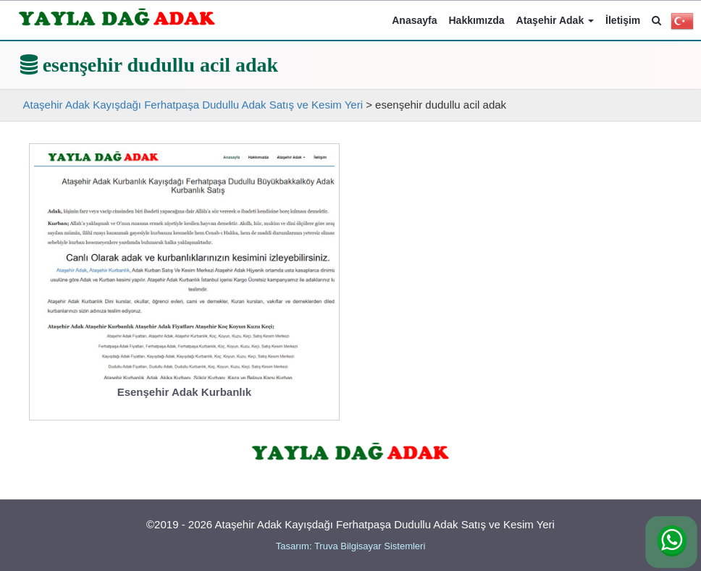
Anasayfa (414, 20)
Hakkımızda (477, 20)
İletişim (622, 20)
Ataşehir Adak (555, 20)
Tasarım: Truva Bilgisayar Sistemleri (351, 546)
